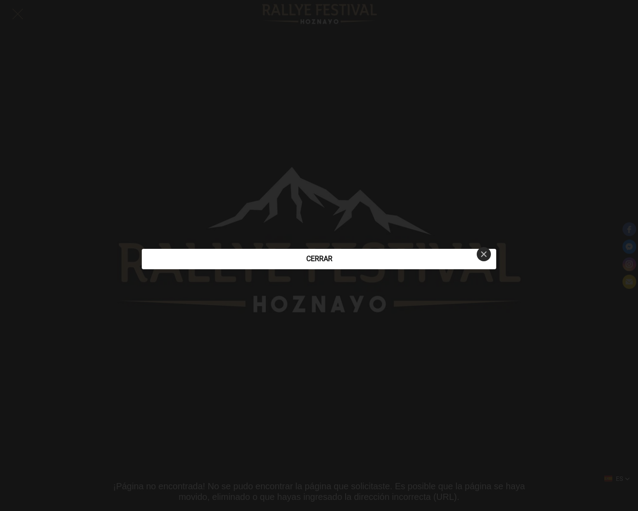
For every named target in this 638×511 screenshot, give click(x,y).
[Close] (484, 254)
